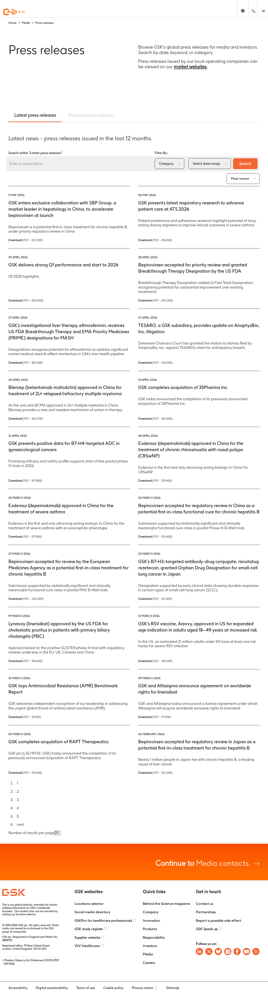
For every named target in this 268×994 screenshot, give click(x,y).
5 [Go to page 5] (18, 816)
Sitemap (172, 988)
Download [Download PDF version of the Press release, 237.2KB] (25, 240)
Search (245, 163)
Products (150, 929)
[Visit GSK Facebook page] (237, 951)
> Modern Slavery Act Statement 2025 (30, 962)
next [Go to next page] (20, 824)
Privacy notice (142, 988)
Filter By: (161, 153)
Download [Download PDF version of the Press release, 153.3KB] (155, 772)
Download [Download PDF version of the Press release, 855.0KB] (25, 300)
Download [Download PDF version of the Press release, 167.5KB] (155, 598)
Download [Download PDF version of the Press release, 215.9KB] (155, 480)
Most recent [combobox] (240, 179)
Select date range (206, 164)
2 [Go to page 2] (18, 791)
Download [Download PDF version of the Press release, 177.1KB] (154, 717)
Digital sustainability (52, 988)
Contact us (204, 904)
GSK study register (89, 929)
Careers (149, 963)
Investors (150, 946)
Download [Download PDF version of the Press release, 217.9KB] (25, 536)
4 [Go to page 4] (18, 808)
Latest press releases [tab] (35, 115)
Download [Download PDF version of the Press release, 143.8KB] (155, 418)
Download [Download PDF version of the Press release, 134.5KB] (155, 362)
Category (166, 164)
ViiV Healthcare (87, 946)
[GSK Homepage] (14, 12)
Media (148, 954)
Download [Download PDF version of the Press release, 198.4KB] (25, 661)
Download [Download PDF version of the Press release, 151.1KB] (24, 717)
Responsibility (154, 937)
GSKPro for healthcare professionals (103, 920)
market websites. (190, 66)
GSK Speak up (207, 929)
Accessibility (17, 988)
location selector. (26, 914)
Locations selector (89, 904)
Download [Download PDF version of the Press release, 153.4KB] (155, 536)
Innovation (151, 920)
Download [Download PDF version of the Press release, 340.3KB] (25, 598)
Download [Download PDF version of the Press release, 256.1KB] (155, 240)
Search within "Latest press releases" (35, 153)
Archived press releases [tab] (91, 115)
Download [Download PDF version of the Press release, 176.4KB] (25, 772)
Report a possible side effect (218, 920)
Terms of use (85, 988)
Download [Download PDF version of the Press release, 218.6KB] (155, 661)
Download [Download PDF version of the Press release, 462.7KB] (25, 418)
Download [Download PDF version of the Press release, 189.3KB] (25, 362)
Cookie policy (113, 988)
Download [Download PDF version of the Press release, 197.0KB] (25, 480)
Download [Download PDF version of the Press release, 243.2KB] (155, 300)
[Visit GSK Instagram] (227, 951)
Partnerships (206, 912)
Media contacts (207, 863)
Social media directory (92, 912)
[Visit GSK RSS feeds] (256, 951)
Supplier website (87, 937)
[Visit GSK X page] (209, 951)
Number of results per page (31, 833)
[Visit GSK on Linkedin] (199, 951)
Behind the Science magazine (166, 904)
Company (150, 912)
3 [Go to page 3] (18, 800)
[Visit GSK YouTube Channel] (246, 951)
